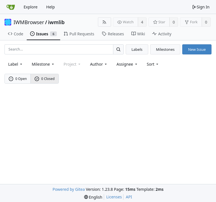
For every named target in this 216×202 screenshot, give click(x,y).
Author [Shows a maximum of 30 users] (99, 64)
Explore (30, 7)
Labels (136, 49)
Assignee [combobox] (127, 64)
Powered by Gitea (69, 189)
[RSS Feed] (104, 22)
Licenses (114, 196)
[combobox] (15, 64)
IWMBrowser (29, 22)
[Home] (11, 7)
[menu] (153, 64)
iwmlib (56, 22)
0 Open (18, 78)
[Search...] (118, 49)
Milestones (165, 49)
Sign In (201, 7)
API (129, 196)
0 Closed (45, 78)
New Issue (197, 49)
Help (50, 7)
